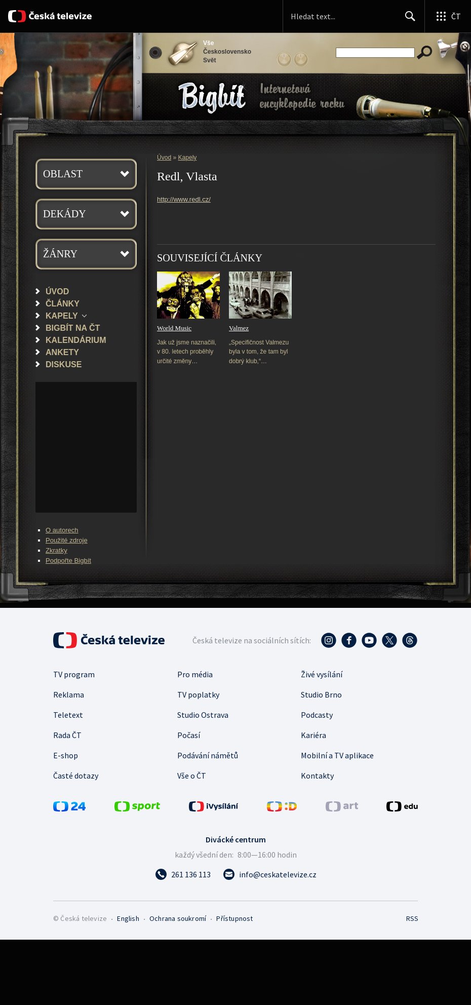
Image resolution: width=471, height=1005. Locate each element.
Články (63, 303)
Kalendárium (76, 339)
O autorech (62, 530)
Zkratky (56, 550)
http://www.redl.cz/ (184, 199)
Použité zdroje (67, 540)
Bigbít (212, 98)
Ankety (62, 352)
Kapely (62, 315)
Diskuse (64, 364)
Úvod (57, 291)
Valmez (239, 328)
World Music (174, 328)
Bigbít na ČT (73, 327)
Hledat (407, 20)
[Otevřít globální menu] (447, 16)
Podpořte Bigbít (68, 560)
